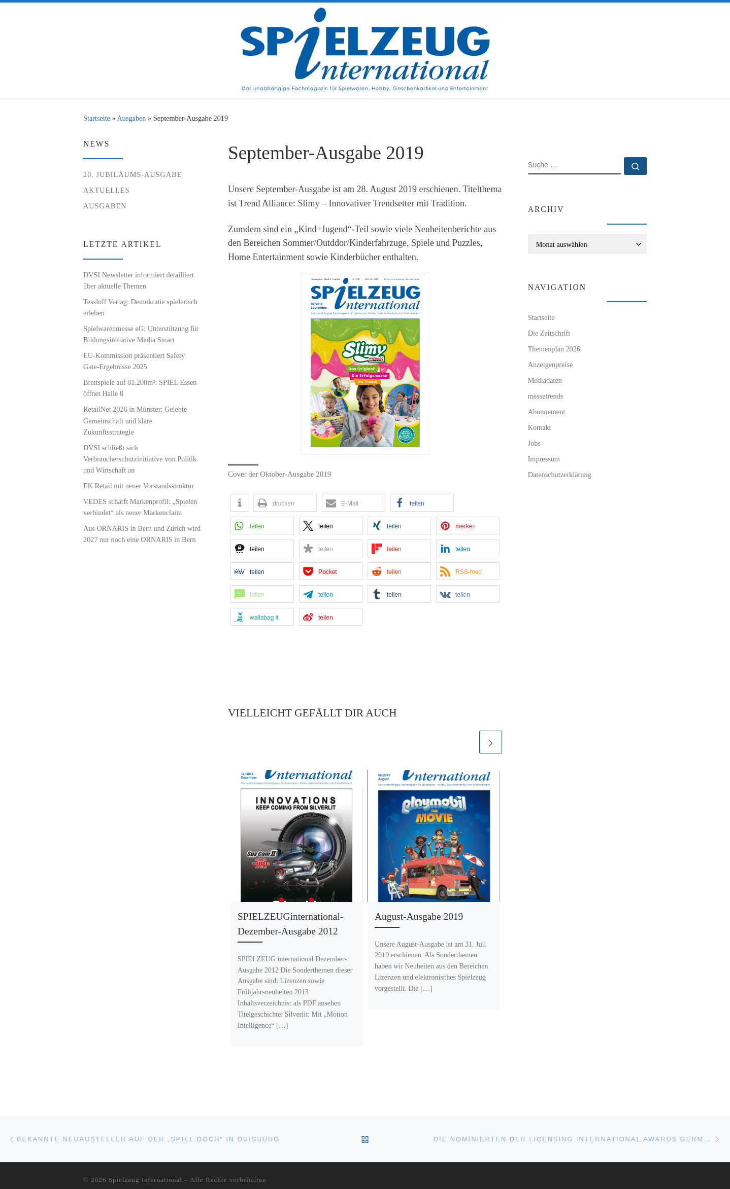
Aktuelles (106, 190)
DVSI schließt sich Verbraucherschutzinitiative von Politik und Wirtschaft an (139, 459)
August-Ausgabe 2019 (419, 916)
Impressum (544, 459)
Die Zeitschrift (549, 333)
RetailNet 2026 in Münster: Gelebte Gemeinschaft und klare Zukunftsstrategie (135, 420)
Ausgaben (131, 118)
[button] (239, 503)
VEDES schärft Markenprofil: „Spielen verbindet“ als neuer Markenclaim (140, 507)
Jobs (534, 443)
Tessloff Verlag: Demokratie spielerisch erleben (140, 307)
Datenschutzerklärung (559, 475)
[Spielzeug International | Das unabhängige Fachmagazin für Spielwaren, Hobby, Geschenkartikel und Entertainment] (365, 48)
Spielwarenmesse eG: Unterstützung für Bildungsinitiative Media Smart (141, 334)
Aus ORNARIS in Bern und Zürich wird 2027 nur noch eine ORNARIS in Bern (142, 534)
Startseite (96, 118)
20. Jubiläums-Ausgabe (132, 174)
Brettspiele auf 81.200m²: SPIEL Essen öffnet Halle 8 (139, 388)
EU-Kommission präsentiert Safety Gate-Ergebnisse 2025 (134, 361)
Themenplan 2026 (554, 349)
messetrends (545, 396)
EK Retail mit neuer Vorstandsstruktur (138, 486)
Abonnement (547, 412)
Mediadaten (545, 380)
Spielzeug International (145, 1179)
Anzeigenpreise (550, 365)
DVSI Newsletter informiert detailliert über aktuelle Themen (138, 280)
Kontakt (539, 427)
